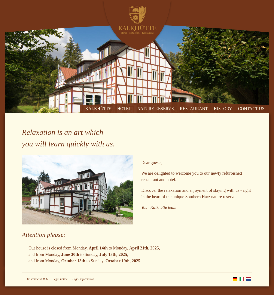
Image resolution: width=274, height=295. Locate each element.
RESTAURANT (194, 108)
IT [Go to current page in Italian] (241, 279)
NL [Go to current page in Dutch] (248, 279)
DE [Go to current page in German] (235, 279)
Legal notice (60, 279)
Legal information (83, 279)
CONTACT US (251, 108)
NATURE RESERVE (155, 108)
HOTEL (124, 108)
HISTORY (223, 108)
